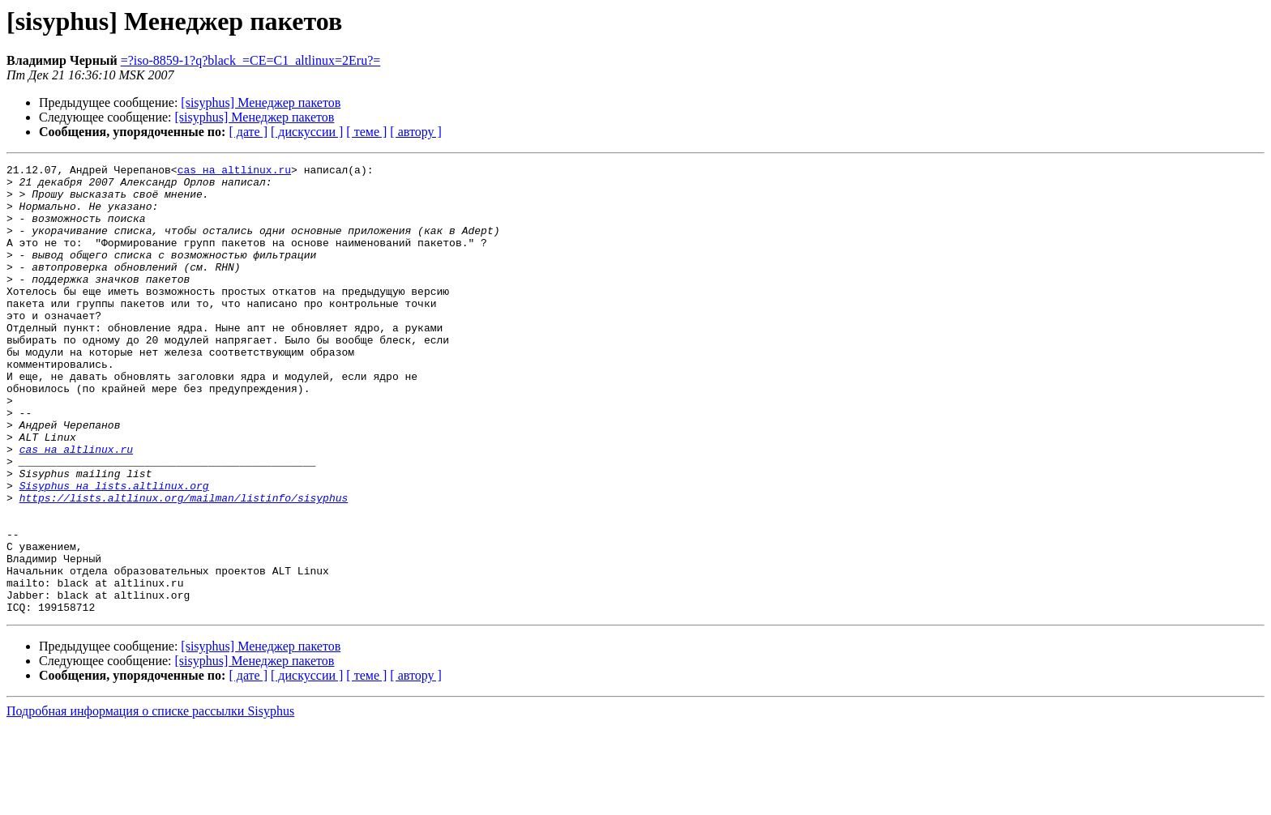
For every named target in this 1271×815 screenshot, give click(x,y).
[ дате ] (248, 132)
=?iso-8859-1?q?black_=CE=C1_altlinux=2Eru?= (251, 60)
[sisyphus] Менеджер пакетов (260, 102)
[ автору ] (415, 132)
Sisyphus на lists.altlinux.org (114, 551)
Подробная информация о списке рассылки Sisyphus (150, 801)
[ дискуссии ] (307, 132)
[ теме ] (366, 132)
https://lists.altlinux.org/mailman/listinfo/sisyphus (184, 565)
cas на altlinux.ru (234, 171)
